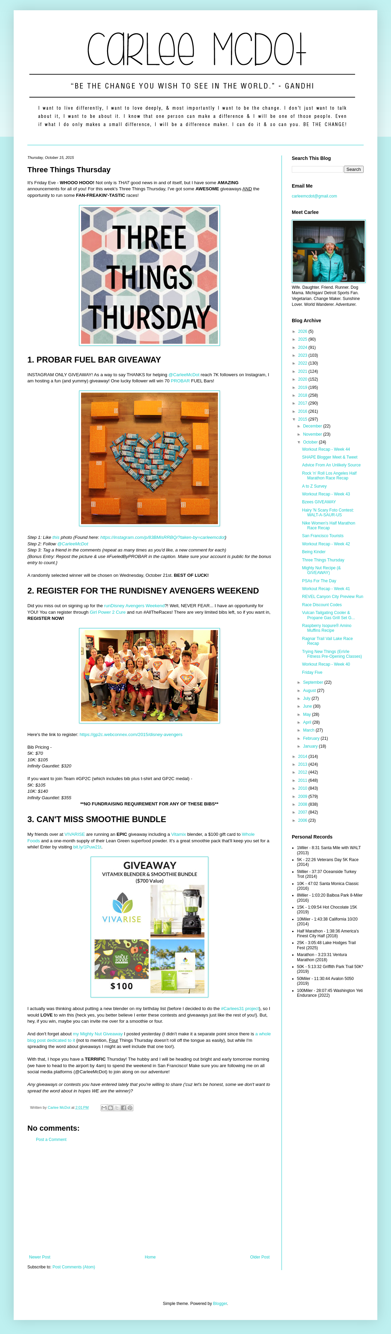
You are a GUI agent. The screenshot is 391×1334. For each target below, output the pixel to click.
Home (150, 1257)
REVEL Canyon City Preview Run (332, 596)
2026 (303, 331)
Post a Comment (51, 1139)
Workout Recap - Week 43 (326, 494)
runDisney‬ (114, 605)
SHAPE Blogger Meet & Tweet (329, 457)
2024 (303, 347)
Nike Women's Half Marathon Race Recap (328, 525)
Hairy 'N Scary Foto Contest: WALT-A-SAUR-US (328, 512)
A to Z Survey (314, 486)
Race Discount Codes (322, 604)
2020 (303, 379)
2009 (303, 796)
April (307, 722)
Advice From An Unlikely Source (331, 465)
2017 (303, 403)
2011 (303, 780)
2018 (303, 395)
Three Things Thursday (323, 560)
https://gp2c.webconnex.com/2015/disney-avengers (131, 734)
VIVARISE (74, 834)
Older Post (260, 1257)
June (308, 706)
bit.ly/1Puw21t (87, 846)
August (310, 690)
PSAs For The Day (319, 580)
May (307, 714)
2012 (303, 772)
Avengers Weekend (145, 605)
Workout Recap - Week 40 (326, 664)
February (312, 738)
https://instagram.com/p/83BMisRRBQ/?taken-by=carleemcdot (162, 537)
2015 (303, 419)
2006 (303, 820)
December (313, 426)
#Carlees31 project (240, 1008)
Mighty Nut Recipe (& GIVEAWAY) (321, 570)
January (311, 746)
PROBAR (180, 380)
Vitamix (178, 834)
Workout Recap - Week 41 (326, 588)
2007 (303, 812)
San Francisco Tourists (322, 535)
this (56, 537)
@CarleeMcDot (184, 374)
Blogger (220, 1303)
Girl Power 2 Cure (108, 612)
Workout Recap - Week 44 (326, 449)
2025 (303, 339)
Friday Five (312, 672)
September (313, 682)
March (309, 730)
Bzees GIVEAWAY (319, 502)
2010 (303, 788)
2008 (303, 804)
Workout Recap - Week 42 (326, 544)
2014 (303, 756)
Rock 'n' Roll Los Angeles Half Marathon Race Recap (329, 475)
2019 (303, 387)
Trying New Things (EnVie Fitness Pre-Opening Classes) (332, 654)
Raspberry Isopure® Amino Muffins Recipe (326, 628)
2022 (303, 363)
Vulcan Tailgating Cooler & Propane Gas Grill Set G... (328, 615)
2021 (303, 371)
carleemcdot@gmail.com (314, 196)
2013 (303, 764)
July (307, 698)
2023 (303, 355)
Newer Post (39, 1257)
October (311, 442)
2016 (303, 411)
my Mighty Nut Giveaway (98, 1033)
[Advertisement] (149, 1198)
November (313, 434)
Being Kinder (314, 551)
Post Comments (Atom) (73, 1267)
